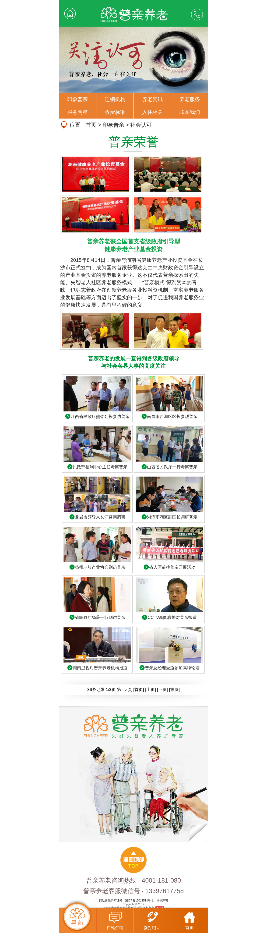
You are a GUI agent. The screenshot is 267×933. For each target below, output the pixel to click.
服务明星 (77, 112)
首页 (91, 125)
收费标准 (115, 112)
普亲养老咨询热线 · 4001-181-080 (133, 880)
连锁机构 (115, 99)
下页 (162, 689)
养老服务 (189, 99)
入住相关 (152, 112)
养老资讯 (152, 99)
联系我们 (189, 112)
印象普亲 (77, 99)
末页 (174, 689)
